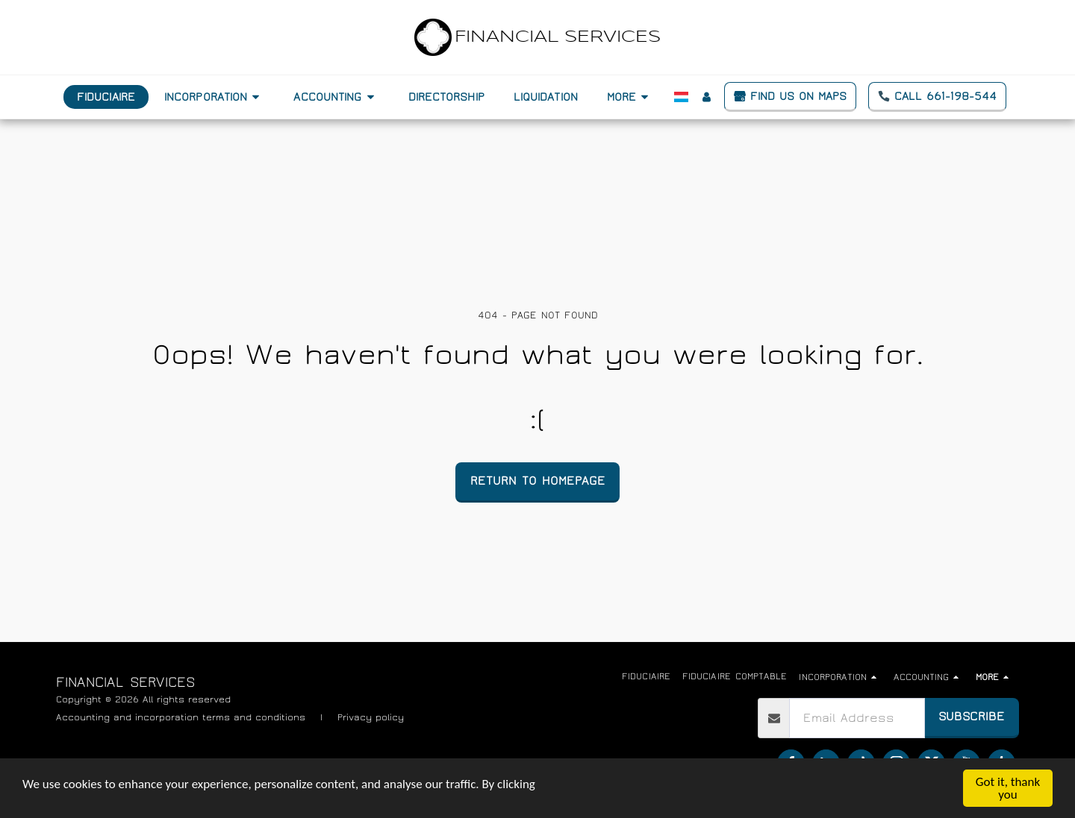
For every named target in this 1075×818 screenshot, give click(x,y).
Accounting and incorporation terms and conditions (180, 717)
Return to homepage (537, 480)
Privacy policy (370, 717)
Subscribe (971, 716)
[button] (214, 97)
